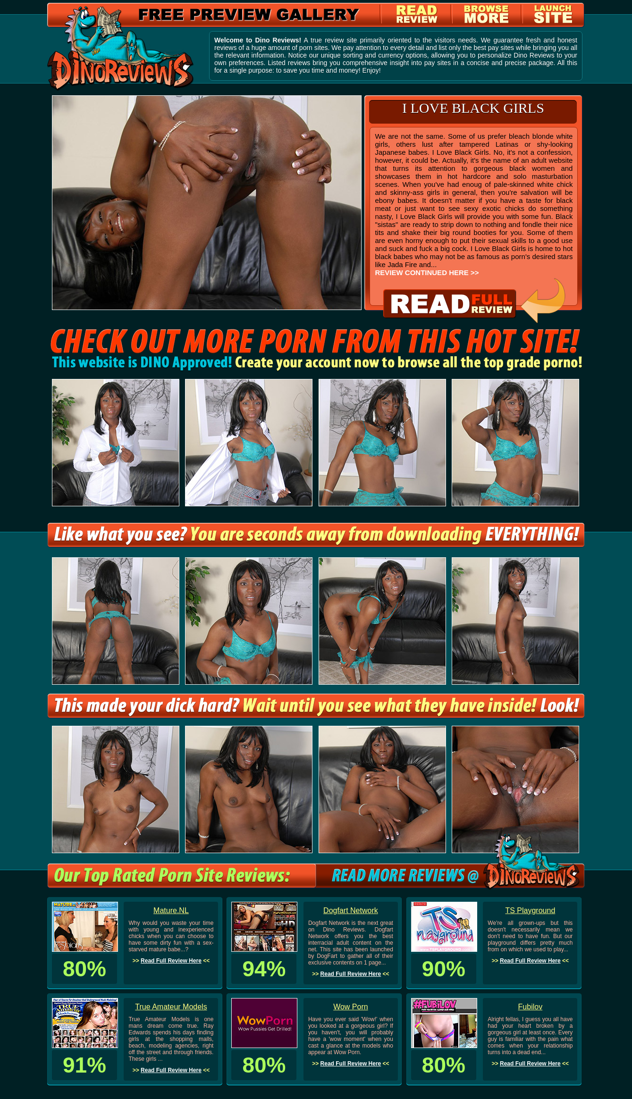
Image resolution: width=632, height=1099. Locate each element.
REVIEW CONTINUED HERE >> (427, 272)
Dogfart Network (350, 910)
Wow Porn (350, 1007)
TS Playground (530, 910)
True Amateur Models (171, 1007)
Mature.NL (171, 910)
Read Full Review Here (171, 960)
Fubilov (530, 1007)
